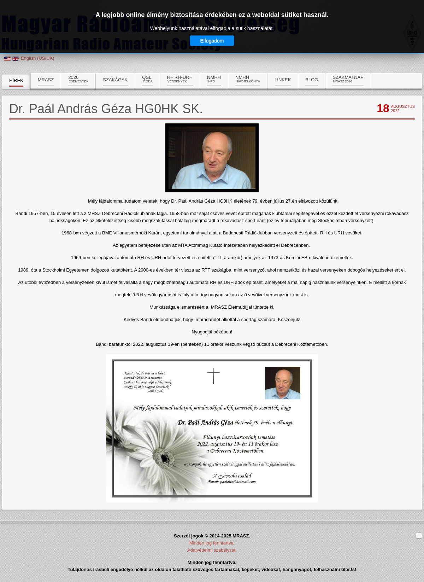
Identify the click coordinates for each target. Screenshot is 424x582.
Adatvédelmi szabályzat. (212, 550)
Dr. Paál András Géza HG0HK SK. (106, 108)
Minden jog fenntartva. (212, 543)
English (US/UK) (37, 58)
